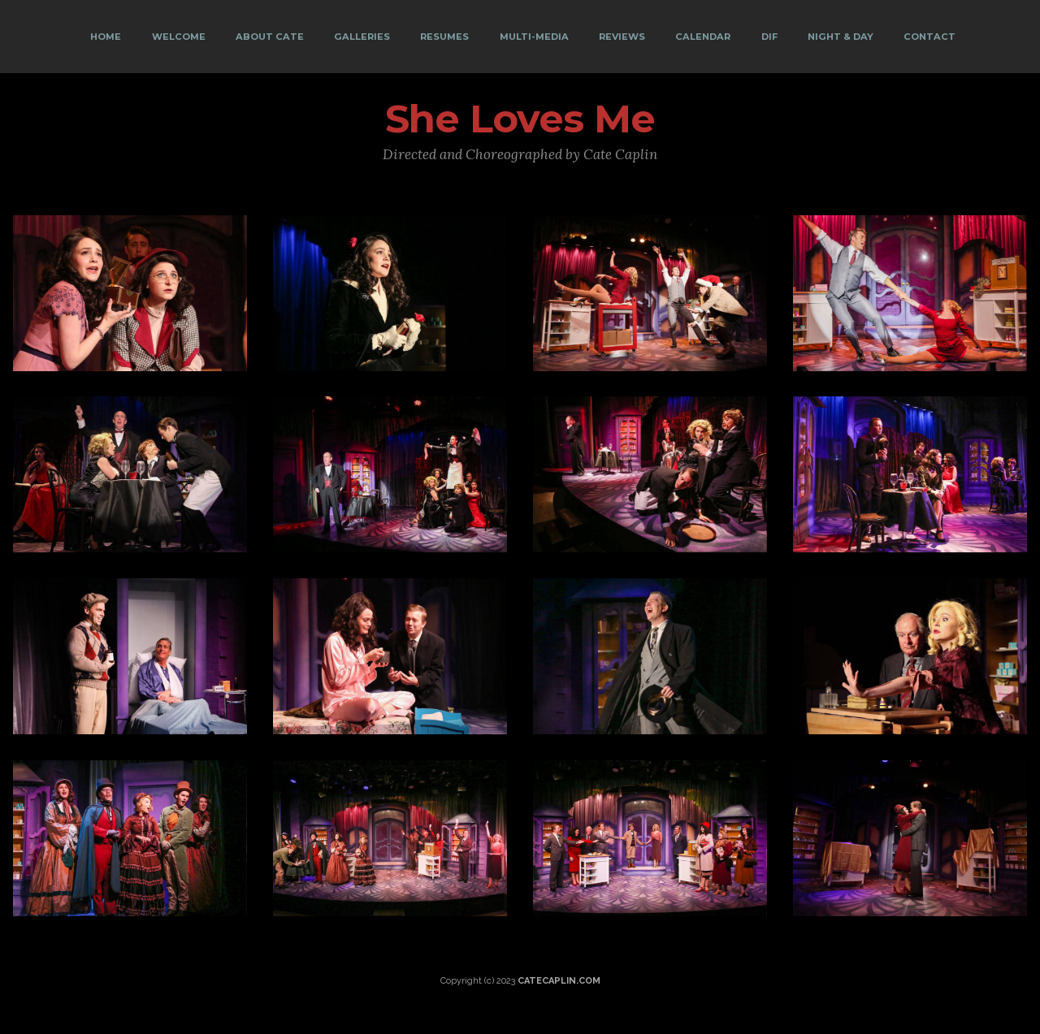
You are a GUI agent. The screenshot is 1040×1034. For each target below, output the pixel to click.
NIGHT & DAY (840, 36)
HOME (105, 36)
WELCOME (179, 36)
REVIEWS (622, 36)
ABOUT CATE (270, 36)
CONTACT (930, 36)
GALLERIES (362, 36)
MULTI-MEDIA (534, 36)
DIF (769, 36)
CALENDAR (702, 36)
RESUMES (444, 36)
